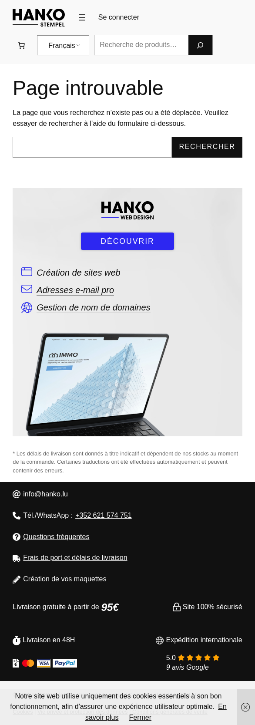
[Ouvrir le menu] (82, 17)
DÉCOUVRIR (127, 241)
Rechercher (207, 146)
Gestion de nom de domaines (93, 307)
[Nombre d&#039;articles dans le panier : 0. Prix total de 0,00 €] (21, 45)
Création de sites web (78, 272)
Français (61, 45)
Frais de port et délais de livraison (75, 557)
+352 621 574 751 (103, 515)
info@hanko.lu (45, 494)
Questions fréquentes (56, 536)
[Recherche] (200, 45)
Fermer (140, 717)
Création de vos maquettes (64, 579)
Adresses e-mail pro (75, 290)
